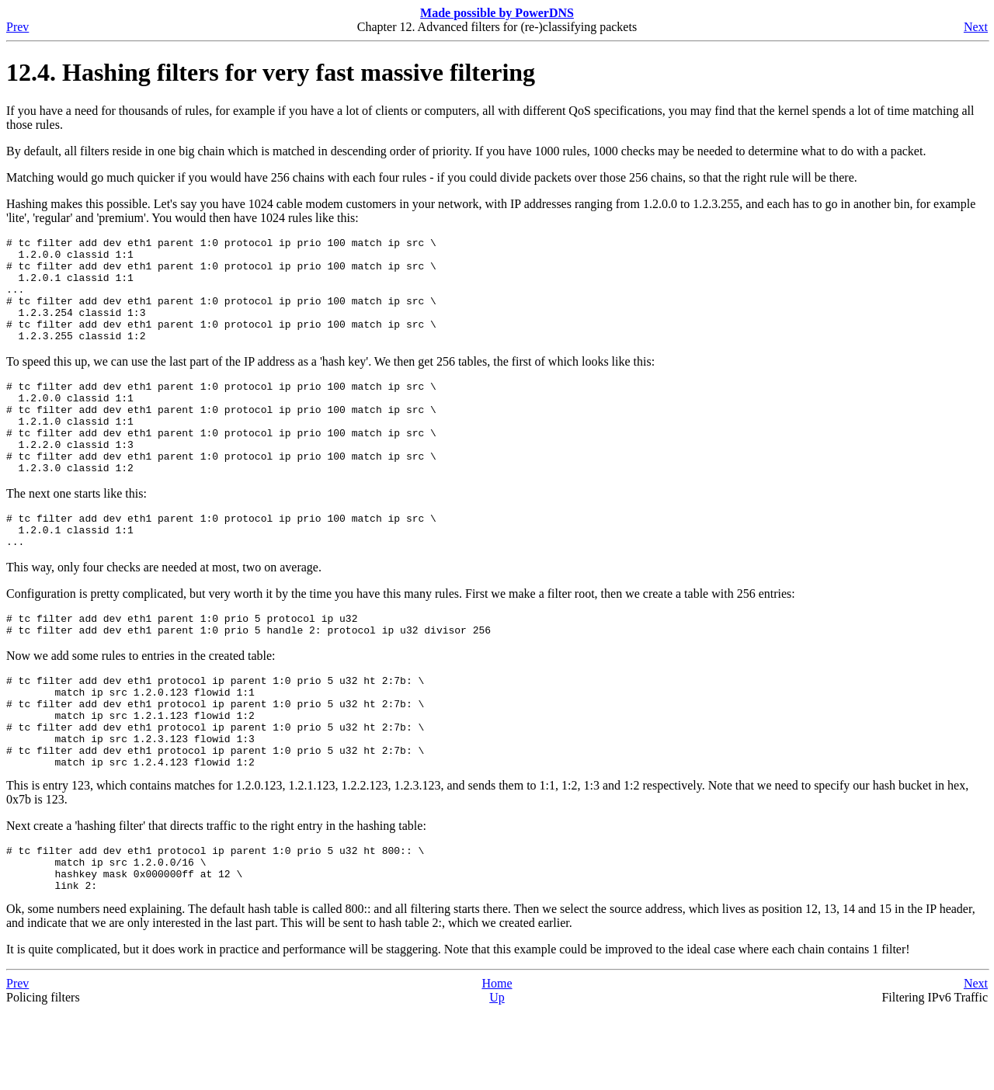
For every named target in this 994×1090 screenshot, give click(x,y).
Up (497, 1076)
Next (976, 26)
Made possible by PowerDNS (497, 12)
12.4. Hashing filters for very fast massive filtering (270, 72)
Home (496, 1062)
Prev (17, 26)
